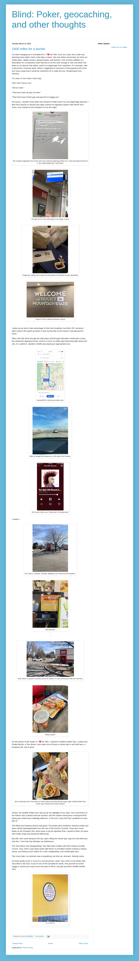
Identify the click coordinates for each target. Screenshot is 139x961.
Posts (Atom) (28, 948)
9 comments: (40, 936)
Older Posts (83, 943)
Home (50, 943)
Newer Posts (18, 943)
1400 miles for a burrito (28, 49)
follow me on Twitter (119, 47)
